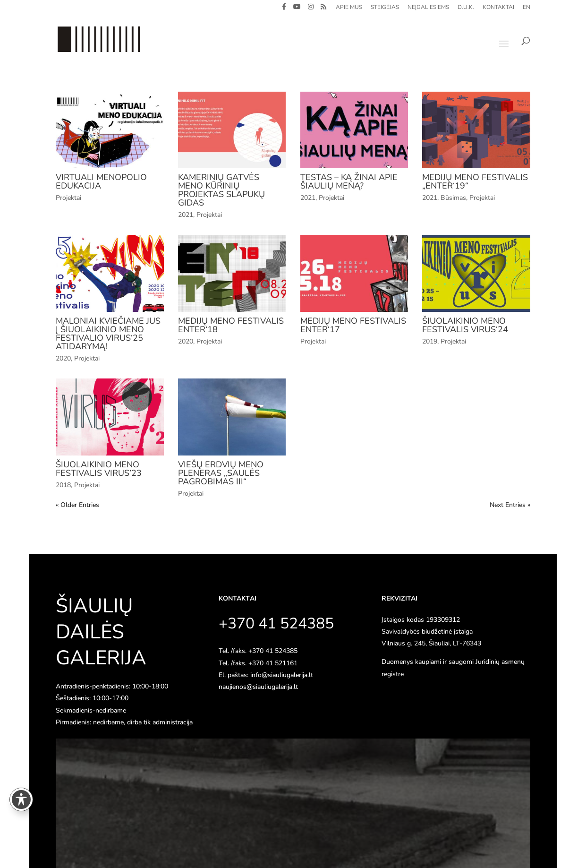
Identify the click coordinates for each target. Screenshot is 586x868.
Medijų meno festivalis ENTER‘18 (231, 325)
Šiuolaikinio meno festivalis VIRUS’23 (99, 469)
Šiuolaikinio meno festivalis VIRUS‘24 (465, 325)
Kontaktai (498, 7)
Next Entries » (510, 504)
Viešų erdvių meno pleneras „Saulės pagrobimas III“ (220, 473)
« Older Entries (77, 504)
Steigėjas (385, 7)
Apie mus (349, 7)
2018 (63, 485)
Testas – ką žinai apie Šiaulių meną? (349, 181)
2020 (63, 358)
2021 (185, 214)
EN (526, 7)
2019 (429, 341)
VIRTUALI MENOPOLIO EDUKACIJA (101, 181)
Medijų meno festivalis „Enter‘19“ (475, 181)
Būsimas (453, 197)
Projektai (68, 197)
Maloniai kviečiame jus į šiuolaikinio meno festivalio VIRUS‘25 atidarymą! (108, 333)
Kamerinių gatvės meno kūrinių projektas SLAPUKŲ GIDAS (221, 190)
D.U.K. (466, 7)
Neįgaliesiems (428, 7)
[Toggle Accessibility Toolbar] (21, 799)
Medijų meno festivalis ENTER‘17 (353, 325)
